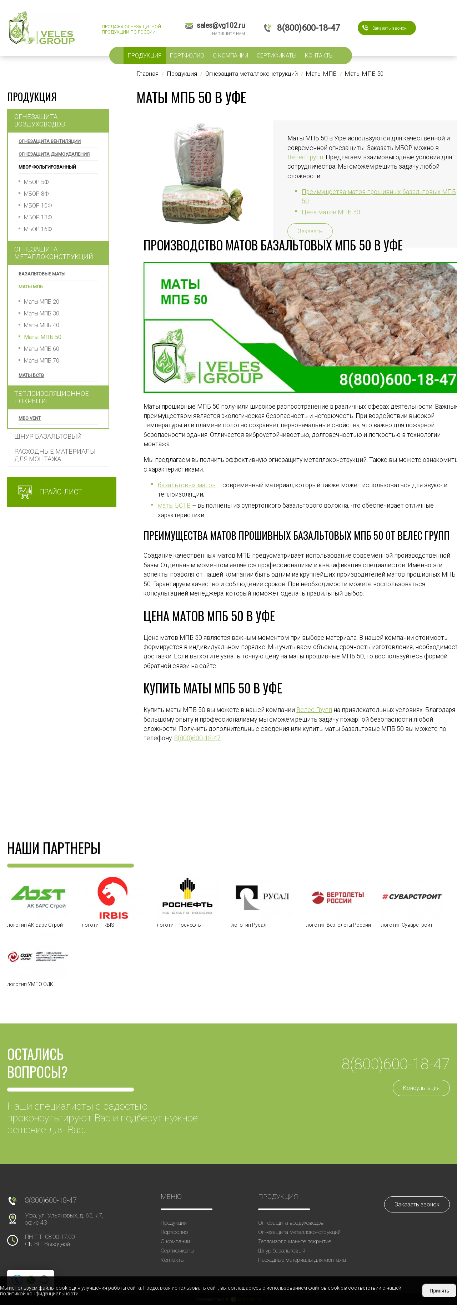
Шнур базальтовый (48, 436)
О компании (230, 55)
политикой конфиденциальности (39, 1293)
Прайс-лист (60, 492)
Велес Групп (314, 709)
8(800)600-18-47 (197, 738)
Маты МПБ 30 (41, 313)
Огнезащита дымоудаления (54, 154)
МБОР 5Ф (36, 182)
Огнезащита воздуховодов (39, 120)
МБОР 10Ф (38, 205)
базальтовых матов (187, 485)
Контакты (319, 55)
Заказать (310, 231)
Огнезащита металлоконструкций (53, 252)
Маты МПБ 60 (41, 348)
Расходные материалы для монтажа (55, 455)
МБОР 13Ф (38, 217)
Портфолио (187, 55)
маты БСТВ (174, 505)
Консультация (421, 1088)
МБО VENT (30, 418)
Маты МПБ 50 (42, 337)
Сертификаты (276, 55)
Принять (439, 1291)
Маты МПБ (31, 286)
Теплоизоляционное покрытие (51, 397)
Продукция (144, 55)
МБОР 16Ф (38, 229)
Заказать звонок (389, 28)
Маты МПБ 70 (41, 360)
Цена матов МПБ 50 (331, 212)
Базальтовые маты (42, 274)
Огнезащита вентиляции (50, 141)
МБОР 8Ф (36, 193)
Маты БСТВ (31, 375)
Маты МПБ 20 (41, 301)
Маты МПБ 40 (41, 325)
